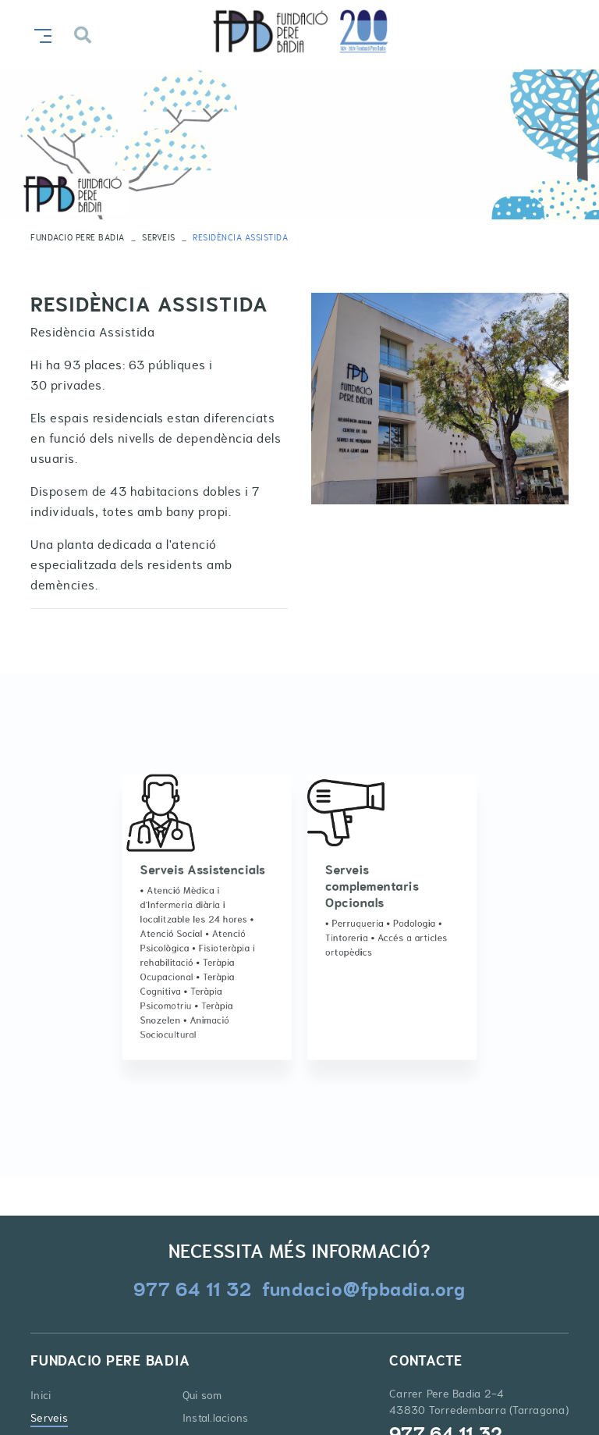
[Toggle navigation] (39, 34)
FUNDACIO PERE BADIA (77, 237)
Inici (40, 1395)
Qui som (202, 1395)
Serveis (158, 237)
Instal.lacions (216, 1417)
